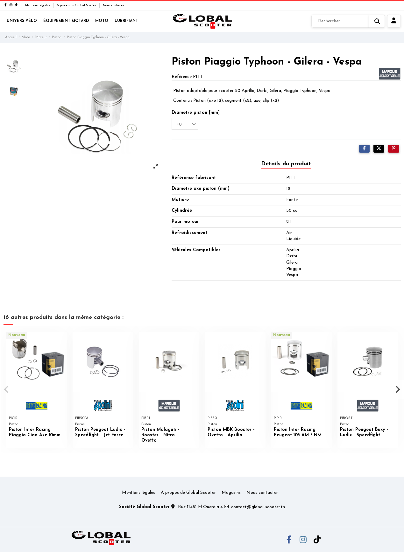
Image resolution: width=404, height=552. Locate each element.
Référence (182, 76)
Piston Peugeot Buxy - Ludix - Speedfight (364, 432)
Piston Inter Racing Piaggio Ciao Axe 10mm (34, 432)
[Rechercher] (348, 21)
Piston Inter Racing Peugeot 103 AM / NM (298, 432)
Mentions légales (38, 5)
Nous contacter (113, 5)
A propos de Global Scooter (77, 5)
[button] (7, 389)
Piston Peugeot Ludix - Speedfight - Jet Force (100, 432)
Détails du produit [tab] (286, 164)
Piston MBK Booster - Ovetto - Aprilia (231, 432)
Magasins (231, 492)
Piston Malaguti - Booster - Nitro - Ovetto (160, 435)
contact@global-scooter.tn (258, 507)
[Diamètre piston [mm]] (185, 124)
